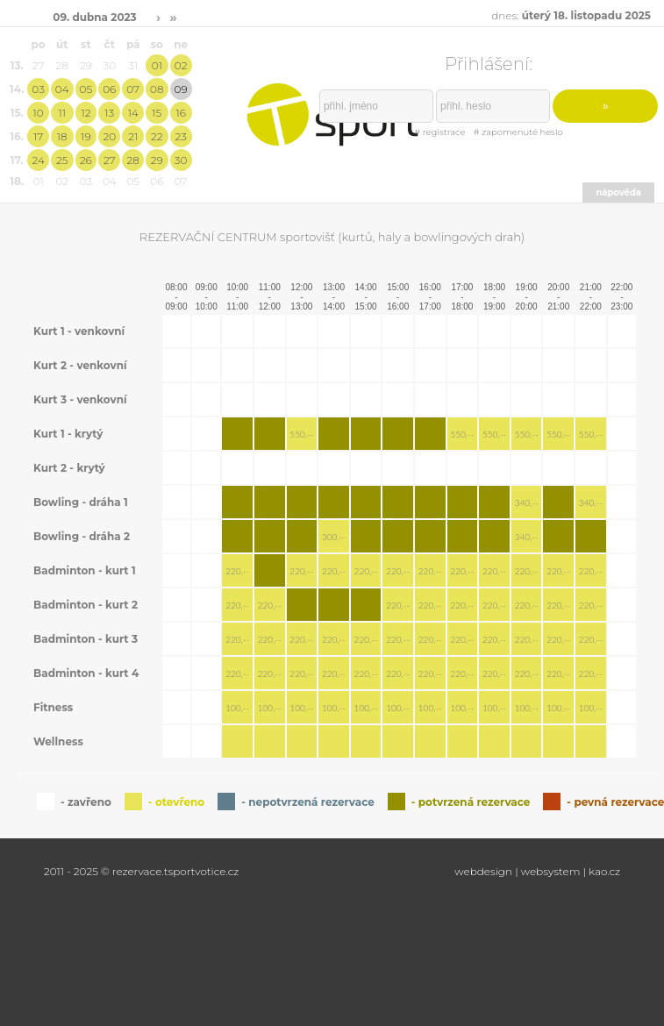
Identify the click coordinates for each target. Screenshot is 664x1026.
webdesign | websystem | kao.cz (537, 871)
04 (62, 89)
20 (109, 136)
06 (109, 89)
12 (85, 112)
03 (38, 89)
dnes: (571, 15)
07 (132, 89)
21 (133, 136)
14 (133, 112)
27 (110, 160)
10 (38, 112)
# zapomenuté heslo (518, 132)
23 (180, 136)
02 (181, 65)
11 (61, 112)
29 (157, 160)
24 (38, 160)
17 (38, 136)
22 (157, 136)
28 (133, 160)
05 (86, 89)
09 (181, 89)
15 (156, 112)
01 (157, 65)
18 (62, 136)
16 (180, 112)
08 (156, 89)
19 (85, 136)
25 (62, 160)
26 (86, 160)
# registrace (439, 132)
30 (181, 160)
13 (109, 112)
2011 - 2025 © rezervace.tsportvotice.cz (141, 871)
